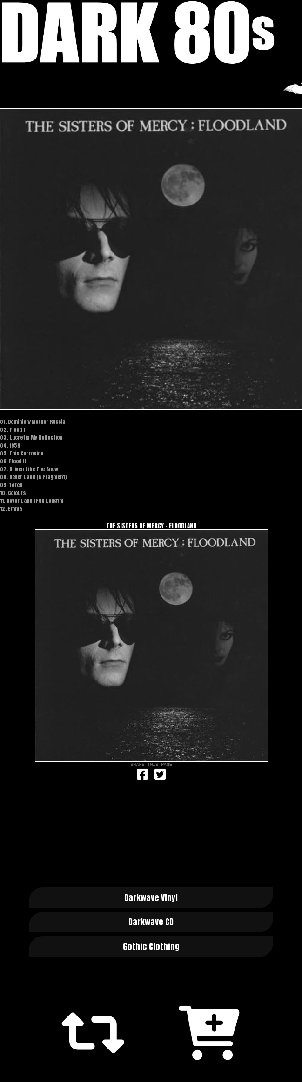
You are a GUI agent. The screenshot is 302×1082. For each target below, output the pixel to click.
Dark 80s (151, 32)
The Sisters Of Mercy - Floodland (151, 525)
